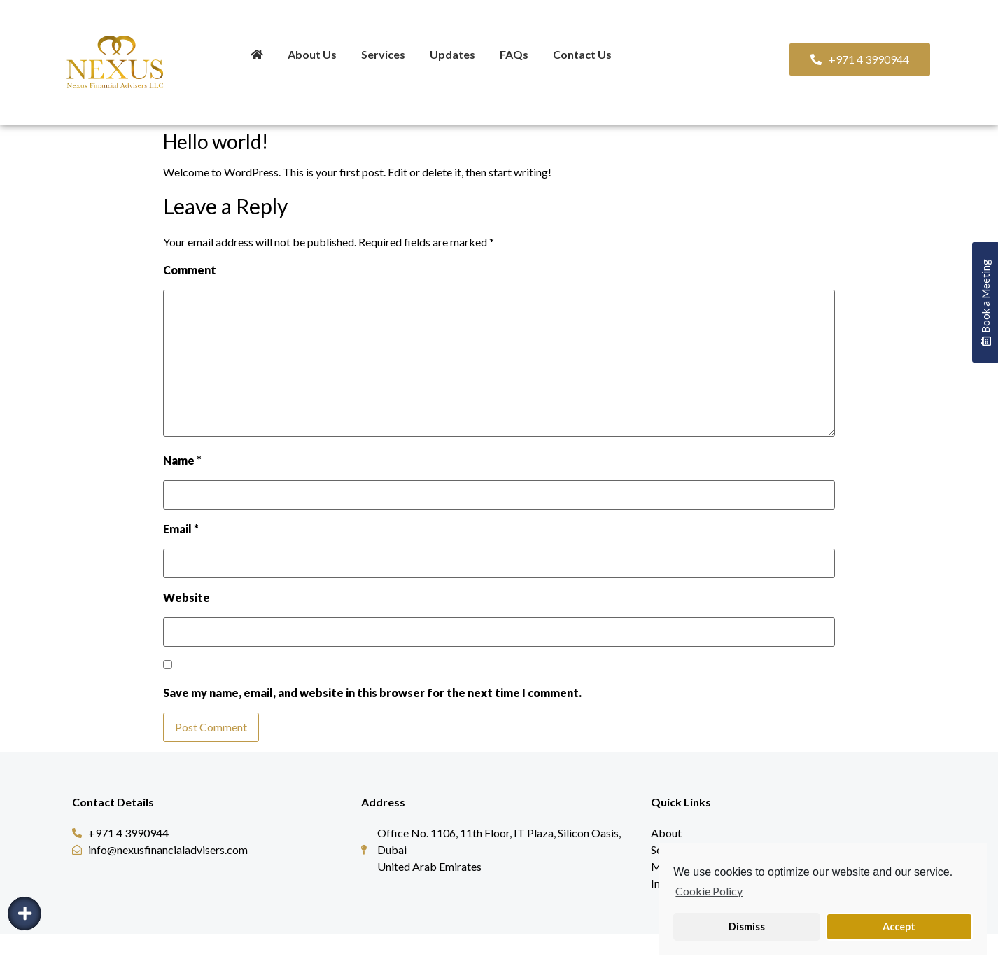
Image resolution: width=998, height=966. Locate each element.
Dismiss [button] (747, 926)
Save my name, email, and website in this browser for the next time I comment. (372, 693)
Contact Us (582, 54)
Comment (189, 270)
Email (181, 529)
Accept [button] (899, 926)
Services (383, 54)
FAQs (514, 54)
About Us (312, 54)
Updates (452, 54)
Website (186, 597)
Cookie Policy (709, 890)
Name (182, 460)
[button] (859, 59)
